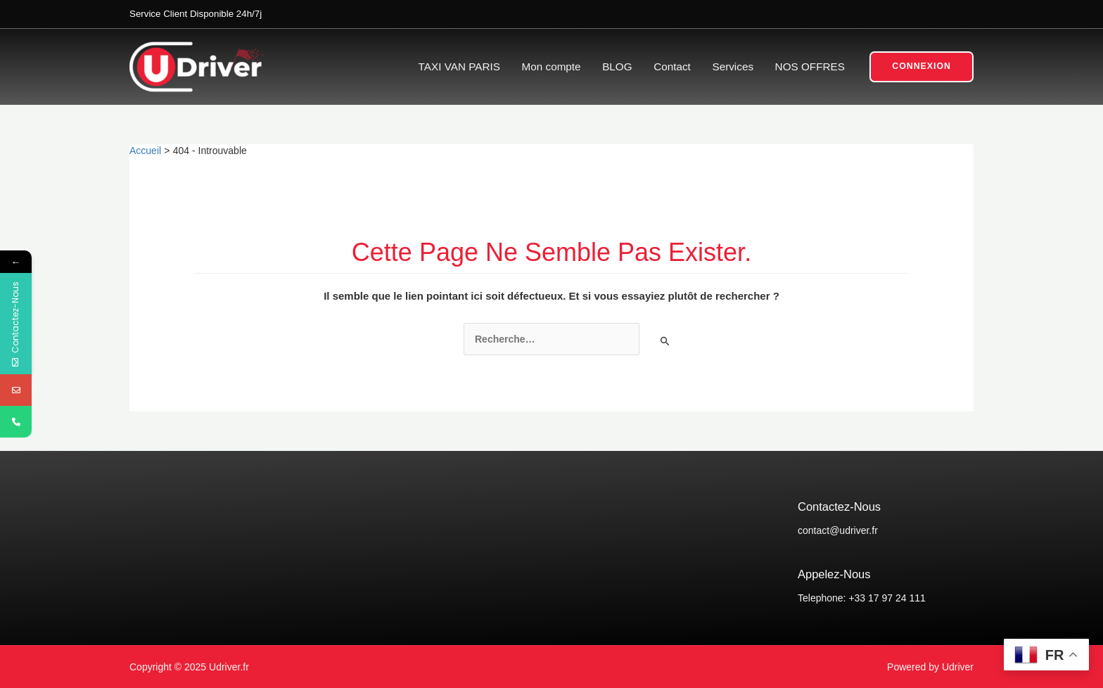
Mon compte (551, 66)
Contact (672, 66)
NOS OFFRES (810, 66)
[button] (921, 66)
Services (732, 66)
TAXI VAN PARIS (459, 66)
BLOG (617, 66)
